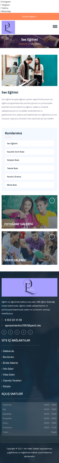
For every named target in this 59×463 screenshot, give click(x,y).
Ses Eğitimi (12, 143)
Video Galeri (8, 374)
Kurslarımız (8, 357)
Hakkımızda (8, 351)
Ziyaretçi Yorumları (12, 380)
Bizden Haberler (10, 362)
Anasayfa (23, 43)
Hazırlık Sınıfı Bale (15, 151)
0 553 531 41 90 (13, 320)
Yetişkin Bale (13, 160)
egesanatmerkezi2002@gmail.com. (23, 325)
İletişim (6, 386)
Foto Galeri (8, 368)
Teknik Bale (12, 168)
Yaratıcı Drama (14, 176)
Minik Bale (12, 184)
